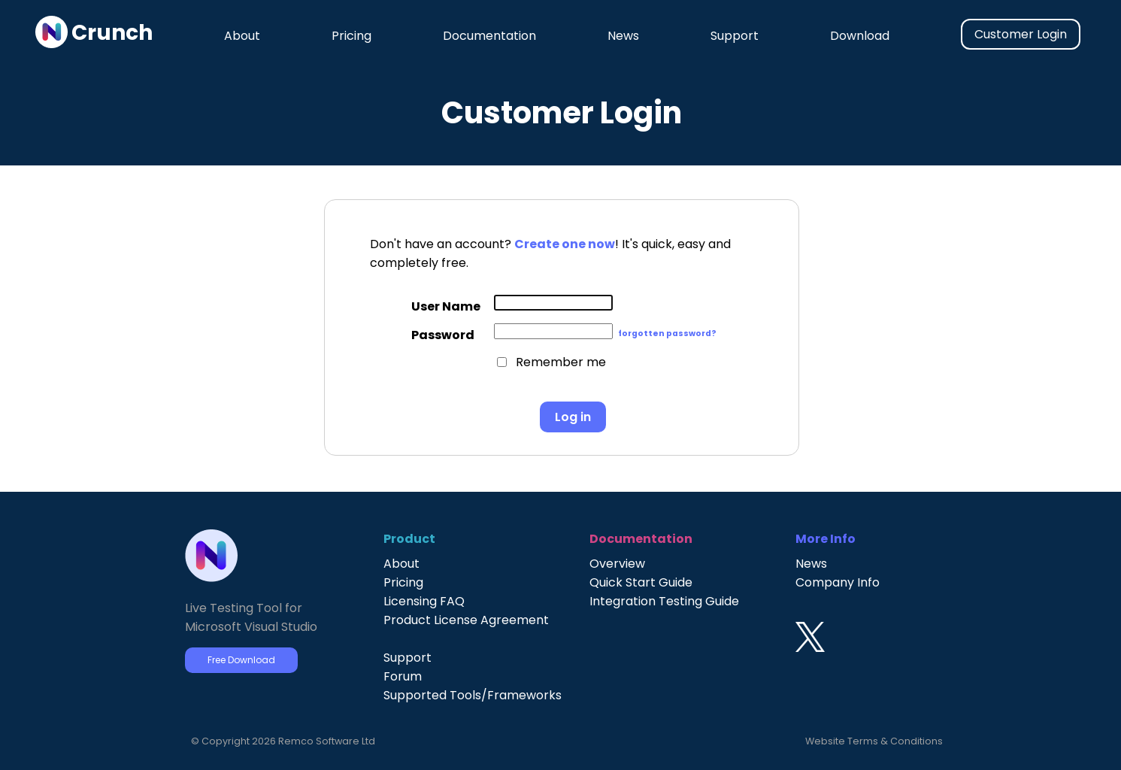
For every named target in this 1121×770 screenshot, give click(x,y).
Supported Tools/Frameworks (472, 695)
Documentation (489, 35)
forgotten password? (667, 333)
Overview (617, 563)
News (623, 35)
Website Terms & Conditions (874, 741)
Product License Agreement (466, 620)
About (242, 35)
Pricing (351, 35)
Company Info (837, 582)
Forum (402, 676)
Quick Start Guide (640, 582)
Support (734, 35)
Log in (573, 417)
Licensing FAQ (424, 601)
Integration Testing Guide (664, 601)
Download (859, 35)
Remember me (561, 362)
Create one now (564, 244)
